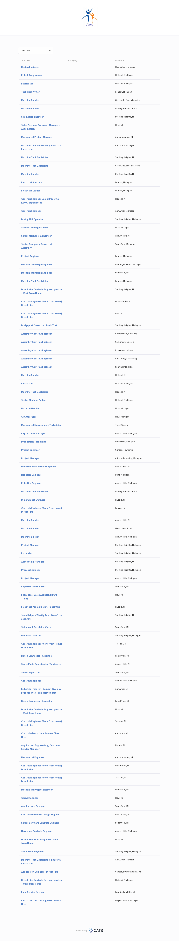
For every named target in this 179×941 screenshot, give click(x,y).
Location (36, 50)
